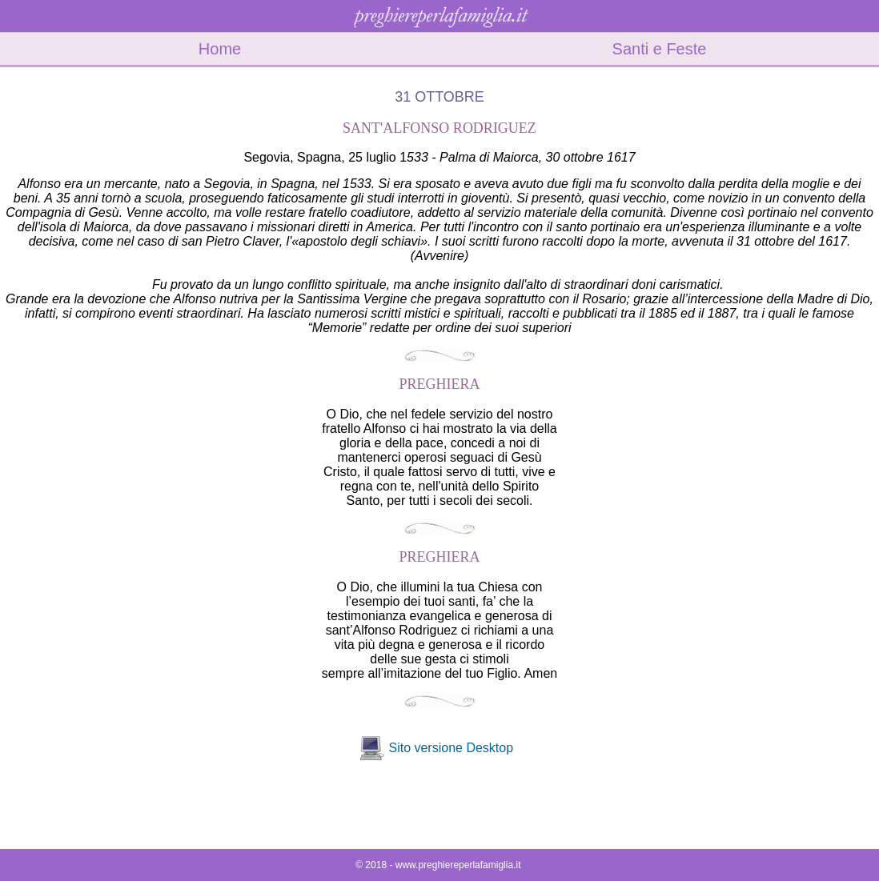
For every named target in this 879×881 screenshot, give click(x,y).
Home (220, 49)
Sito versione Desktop (450, 748)
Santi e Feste (659, 49)
